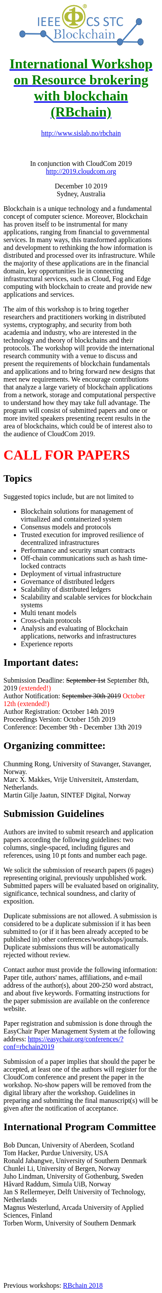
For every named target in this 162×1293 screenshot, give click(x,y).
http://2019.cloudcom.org (81, 171)
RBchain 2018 (83, 1285)
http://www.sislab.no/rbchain (81, 133)
